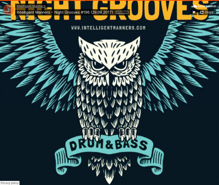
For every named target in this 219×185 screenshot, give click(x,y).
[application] (8, 9)
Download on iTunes (194, 12)
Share (209, 12)
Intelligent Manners (31, 6)
